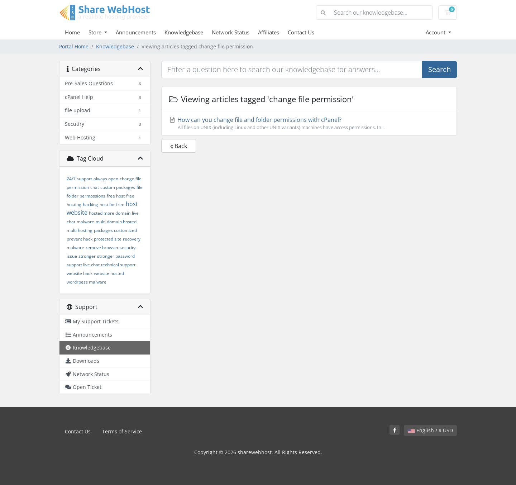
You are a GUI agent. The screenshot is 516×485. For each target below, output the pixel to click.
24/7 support (79, 179)
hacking (90, 204)
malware (85, 222)
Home (72, 32)
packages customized (115, 230)
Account (436, 32)
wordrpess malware (86, 282)
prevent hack (79, 239)
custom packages (117, 187)
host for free (112, 204)
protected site (107, 239)
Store (96, 32)
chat (94, 187)
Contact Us (301, 32)
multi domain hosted (116, 222)
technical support (118, 265)
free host (116, 196)
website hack (79, 273)
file (140, 187)
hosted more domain (109, 213)
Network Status (230, 32)
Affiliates (268, 32)
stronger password (116, 256)
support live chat (83, 265)
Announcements (136, 32)
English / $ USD (430, 430)
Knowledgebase (183, 32)
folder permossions (86, 196)
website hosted (109, 273)
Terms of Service (122, 431)
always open (106, 179)
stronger (87, 256)
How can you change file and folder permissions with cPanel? (309, 123)
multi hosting (79, 230)
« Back (178, 146)
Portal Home (74, 46)
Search (439, 69)
